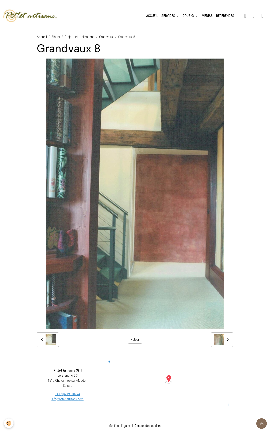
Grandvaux (106, 37)
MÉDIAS (207, 16)
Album (55, 37)
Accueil (42, 37)
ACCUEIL (152, 16)
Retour (134, 340)
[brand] (31, 16)
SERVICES (168, 16)
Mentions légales (119, 426)
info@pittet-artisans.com (67, 399)
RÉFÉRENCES (225, 16)
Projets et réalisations (79, 37)
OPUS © (189, 16)
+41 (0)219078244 (67, 394)
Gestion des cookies (148, 426)
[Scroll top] (261, 423)
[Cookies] (9, 423)
